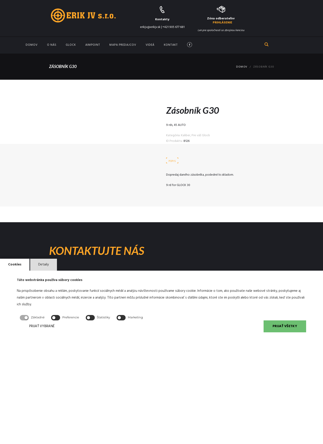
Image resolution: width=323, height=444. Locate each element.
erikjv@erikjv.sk (150, 27)
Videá (150, 45)
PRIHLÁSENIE (222, 22)
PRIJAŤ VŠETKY (285, 326)
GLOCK (71, 45)
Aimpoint (92, 45)
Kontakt (171, 45)
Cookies (14, 264)
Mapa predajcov (122, 45)
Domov (32, 45)
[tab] (172, 161)
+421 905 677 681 (174, 27)
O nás (51, 45)
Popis (172, 161)
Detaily (43, 264)
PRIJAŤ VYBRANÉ (41, 326)
